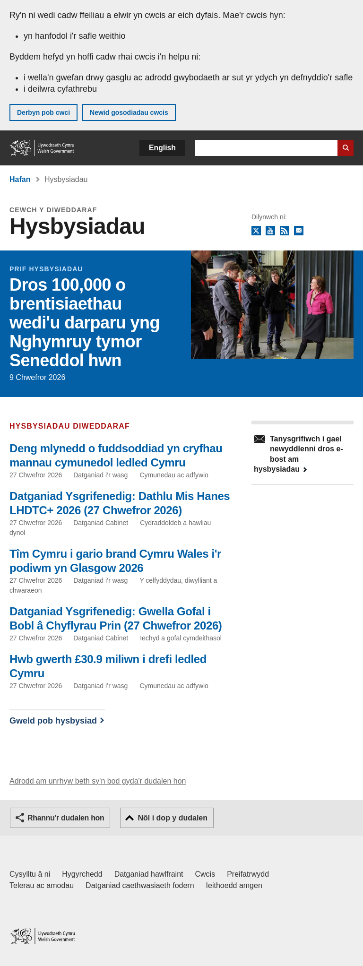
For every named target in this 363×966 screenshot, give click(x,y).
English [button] (162, 148)
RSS (284, 231)
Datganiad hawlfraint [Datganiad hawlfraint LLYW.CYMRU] (148, 874)
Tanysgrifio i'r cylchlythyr (298, 231)
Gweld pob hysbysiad (53, 720)
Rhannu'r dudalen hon (65, 818)
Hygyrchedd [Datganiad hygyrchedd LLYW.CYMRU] (82, 874)
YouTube (270, 231)
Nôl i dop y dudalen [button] (172, 818)
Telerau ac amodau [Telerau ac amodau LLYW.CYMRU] (41, 885)
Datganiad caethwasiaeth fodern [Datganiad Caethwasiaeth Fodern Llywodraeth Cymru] (140, 885)
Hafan (19, 179)
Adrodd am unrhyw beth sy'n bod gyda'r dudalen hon (97, 781)
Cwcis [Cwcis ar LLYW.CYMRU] (205, 874)
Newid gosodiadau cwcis (129, 112)
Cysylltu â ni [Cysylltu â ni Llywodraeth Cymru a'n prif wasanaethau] (29, 874)
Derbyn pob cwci (43, 112)
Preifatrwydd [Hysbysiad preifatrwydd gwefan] (248, 874)
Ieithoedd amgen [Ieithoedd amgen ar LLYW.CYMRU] (234, 885)
